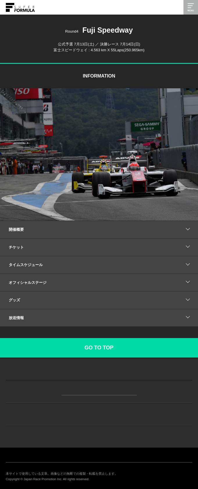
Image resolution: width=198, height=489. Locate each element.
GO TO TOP (99, 348)
